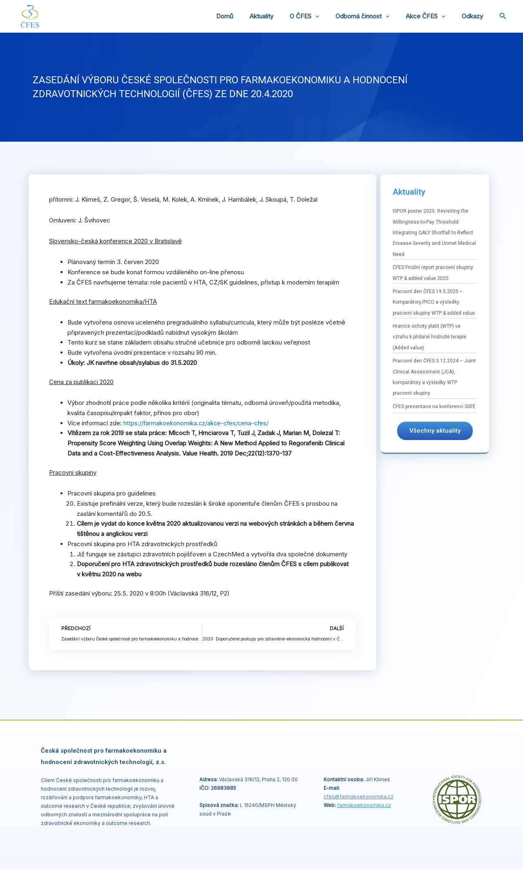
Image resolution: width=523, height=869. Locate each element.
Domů (247, 16)
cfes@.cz (358, 796)
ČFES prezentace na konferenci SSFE (434, 406)
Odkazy (474, 16)
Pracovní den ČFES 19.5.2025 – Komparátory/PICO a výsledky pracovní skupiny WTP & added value (434, 302)
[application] (329, 16)
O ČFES (318, 16)
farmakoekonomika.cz (364, 805)
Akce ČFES (431, 16)
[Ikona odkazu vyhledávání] (503, 16)
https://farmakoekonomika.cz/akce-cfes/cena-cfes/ (197, 423)
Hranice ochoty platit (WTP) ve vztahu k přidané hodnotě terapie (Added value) (429, 337)
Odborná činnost (373, 16)
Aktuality (280, 16)
